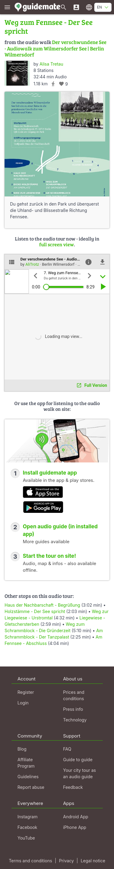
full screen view (56, 244)
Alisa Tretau (51, 63)
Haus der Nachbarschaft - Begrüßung (42, 605)
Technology (75, 719)
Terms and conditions (30, 860)
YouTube (26, 837)
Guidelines (28, 776)
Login (23, 702)
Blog (22, 748)
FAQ (67, 748)
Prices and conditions (74, 695)
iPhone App (74, 827)
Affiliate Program (26, 762)
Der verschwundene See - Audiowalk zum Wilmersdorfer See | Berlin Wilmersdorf (55, 48)
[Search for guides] (63, 7)
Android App (75, 816)
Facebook (27, 827)
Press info (73, 709)
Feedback (73, 787)
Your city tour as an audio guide (79, 773)
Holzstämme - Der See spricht (35, 611)
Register (26, 692)
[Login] (76, 7)
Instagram (28, 816)
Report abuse (31, 787)
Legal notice (93, 860)
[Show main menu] (7, 7)
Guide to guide (78, 759)
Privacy (66, 860)
